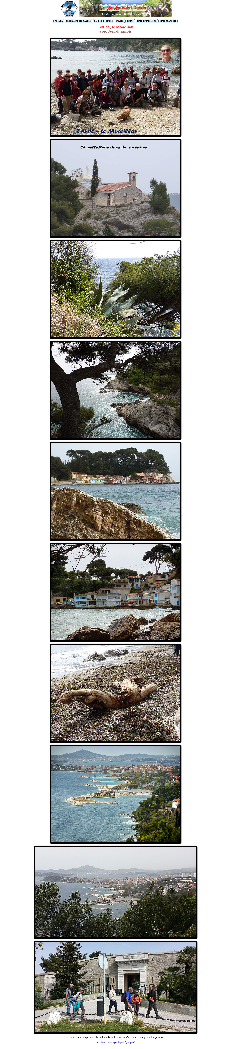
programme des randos (78, 20)
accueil (59, 20)
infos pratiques (168, 20)
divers (130, 20)
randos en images (103, 20)
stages (119, 20)
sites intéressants (146, 20)
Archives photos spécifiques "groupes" (115, 1042)
